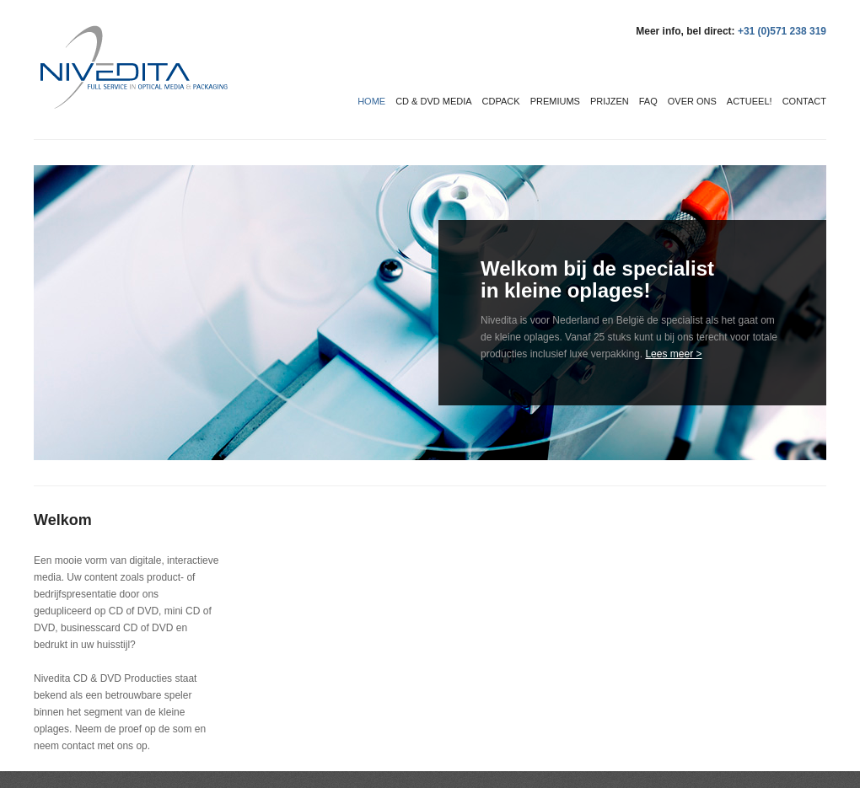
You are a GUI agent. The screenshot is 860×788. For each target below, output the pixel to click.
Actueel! (749, 101)
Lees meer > (673, 354)
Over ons (692, 101)
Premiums (555, 101)
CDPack (501, 101)
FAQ (648, 101)
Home (371, 101)
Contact (804, 101)
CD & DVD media (433, 101)
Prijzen (609, 101)
